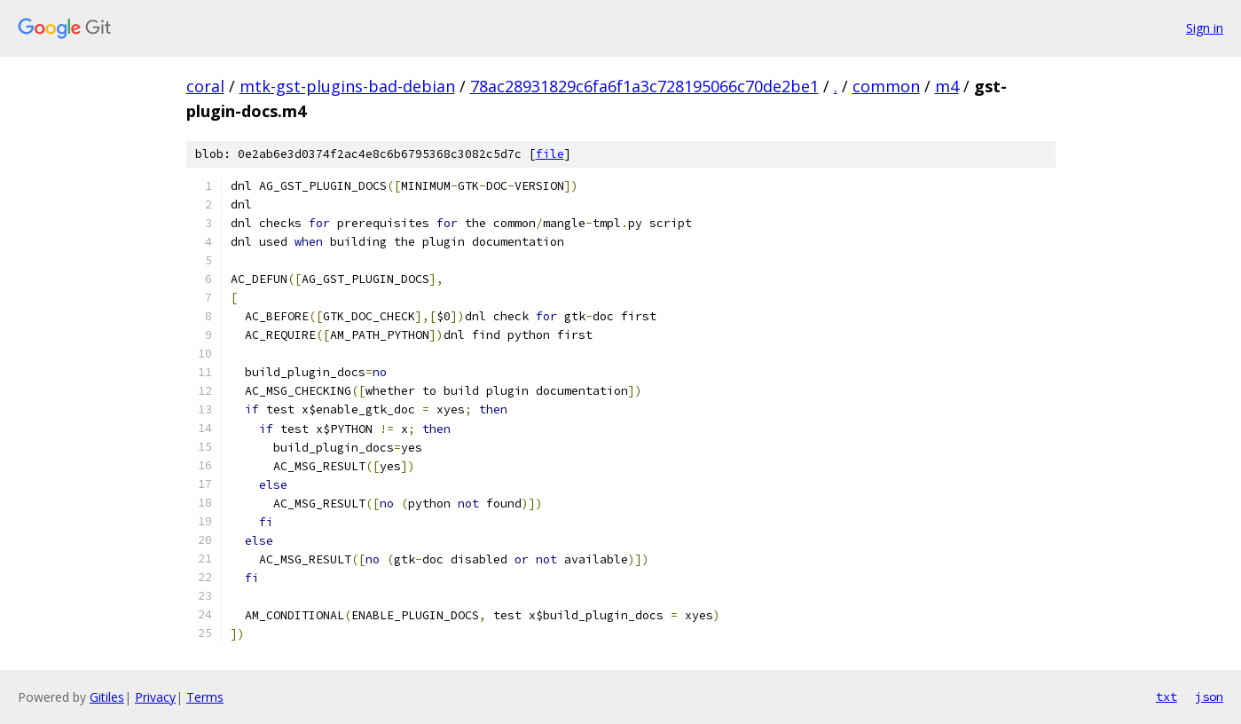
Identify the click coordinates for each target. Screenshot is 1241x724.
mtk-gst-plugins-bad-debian (347, 86)
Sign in (1204, 28)
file (550, 153)
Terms (205, 697)
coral (205, 86)
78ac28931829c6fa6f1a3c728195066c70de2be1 (644, 86)
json (1209, 696)
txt (1166, 696)
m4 (947, 86)
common (886, 86)
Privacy (155, 697)
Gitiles (107, 697)
